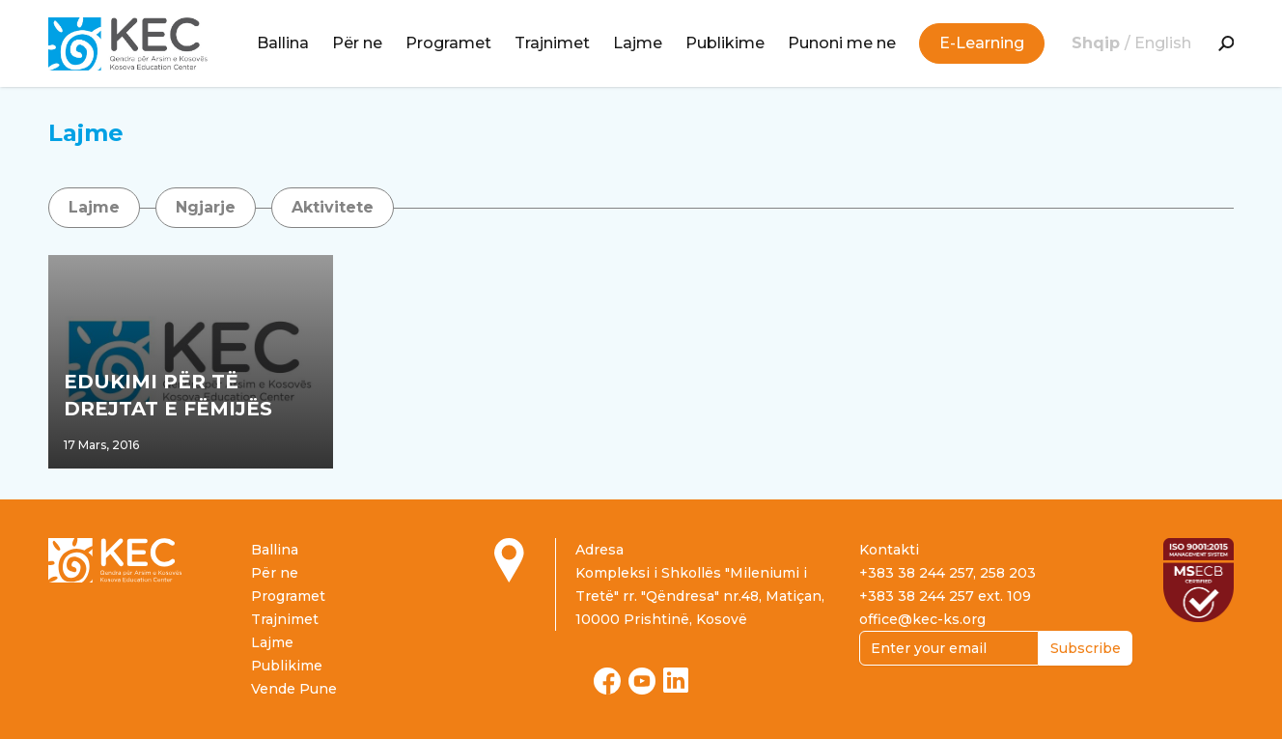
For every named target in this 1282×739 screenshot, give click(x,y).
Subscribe (1085, 648)
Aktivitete (333, 207)
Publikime (725, 43)
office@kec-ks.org (922, 619)
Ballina (283, 43)
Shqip (1098, 43)
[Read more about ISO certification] (1198, 579)
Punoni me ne (842, 43)
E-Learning (981, 43)
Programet (448, 43)
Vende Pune (294, 688)
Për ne (357, 43)
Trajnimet (552, 43)
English (1162, 43)
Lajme (637, 43)
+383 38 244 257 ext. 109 (945, 596)
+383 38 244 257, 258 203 (947, 573)
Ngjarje (206, 207)
